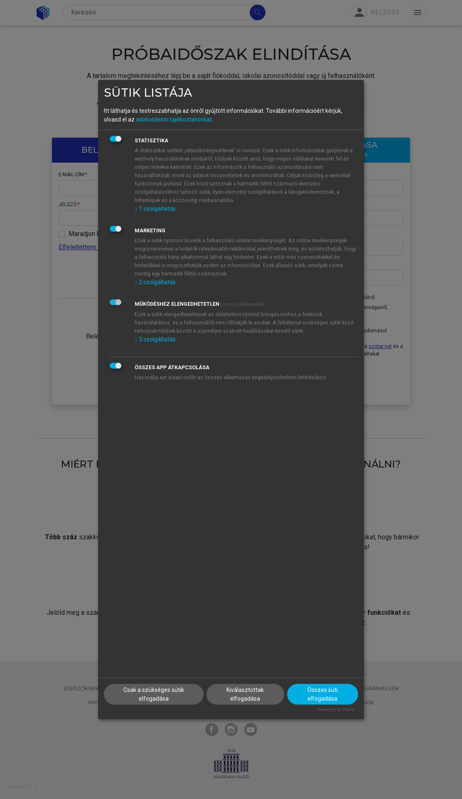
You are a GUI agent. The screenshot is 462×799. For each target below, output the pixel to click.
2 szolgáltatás (155, 281)
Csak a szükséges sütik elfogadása (153, 694)
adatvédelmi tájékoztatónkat (174, 119)
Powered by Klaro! (336, 709)
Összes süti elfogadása (322, 694)
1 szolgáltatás (155, 208)
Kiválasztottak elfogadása (245, 694)
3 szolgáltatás (155, 339)
